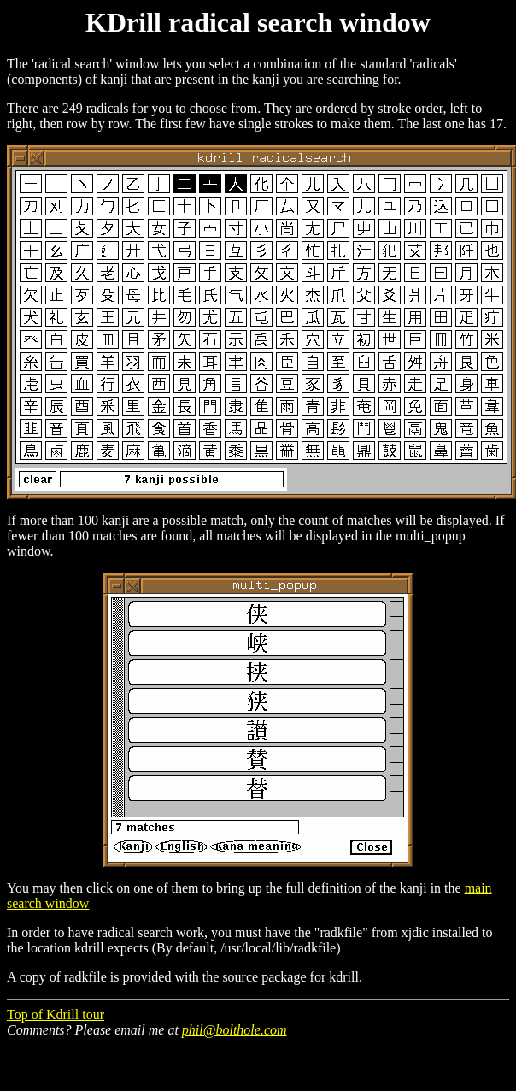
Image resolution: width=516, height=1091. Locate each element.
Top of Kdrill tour (55, 1014)
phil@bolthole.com (234, 1030)
